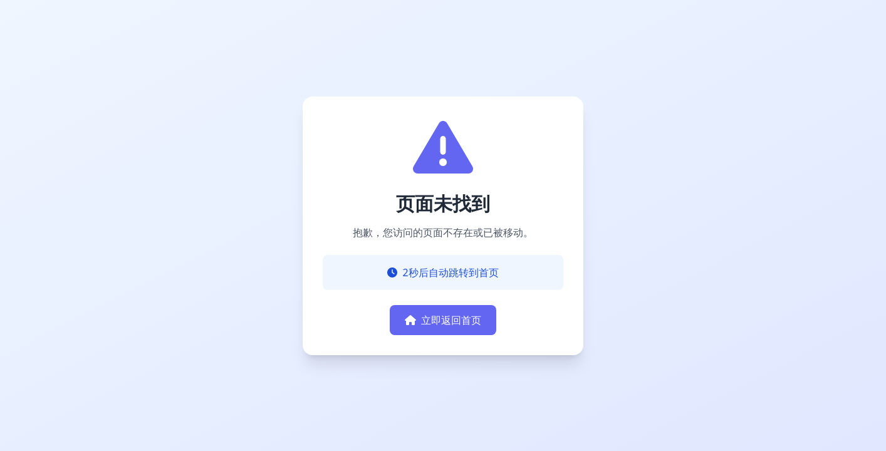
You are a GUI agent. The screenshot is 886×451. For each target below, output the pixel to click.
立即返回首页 (443, 320)
